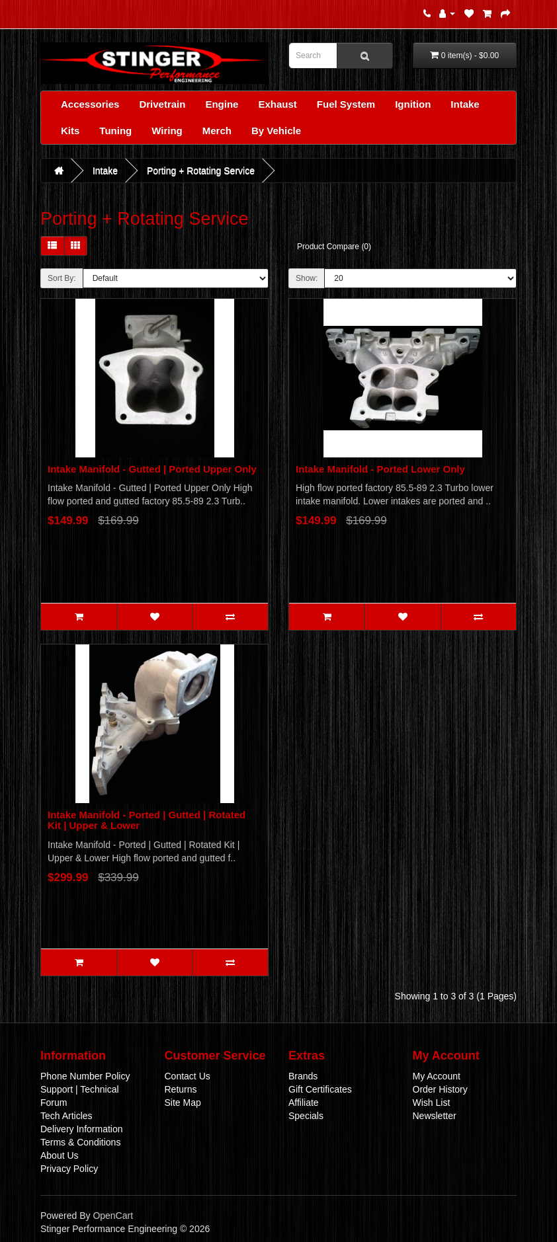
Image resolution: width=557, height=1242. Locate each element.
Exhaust (277, 104)
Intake (464, 104)
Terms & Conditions (80, 1142)
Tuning (115, 130)
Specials (305, 1115)
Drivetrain (162, 104)
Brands (303, 1076)
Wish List (431, 1102)
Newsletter (434, 1115)
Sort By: (62, 278)
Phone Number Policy (85, 1076)
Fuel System (346, 104)
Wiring (167, 130)
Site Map (183, 1102)
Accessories (90, 104)
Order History (440, 1089)
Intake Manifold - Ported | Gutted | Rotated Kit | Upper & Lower (146, 820)
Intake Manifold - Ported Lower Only (380, 469)
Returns (181, 1089)
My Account (436, 1076)
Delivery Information (81, 1129)
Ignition (413, 104)
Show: (307, 278)
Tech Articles (66, 1115)
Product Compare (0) (334, 246)
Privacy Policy (69, 1168)
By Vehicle (276, 130)
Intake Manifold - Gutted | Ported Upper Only (152, 469)
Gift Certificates (320, 1089)
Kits (70, 130)
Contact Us (187, 1076)
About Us (59, 1155)
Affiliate (303, 1102)
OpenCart (113, 1215)
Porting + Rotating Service (201, 170)
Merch (217, 130)
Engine (221, 104)
